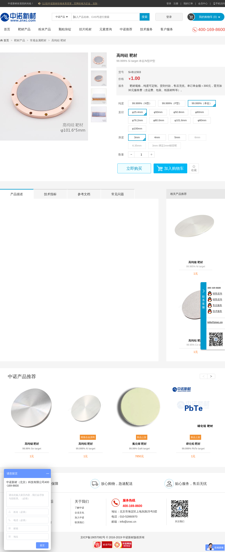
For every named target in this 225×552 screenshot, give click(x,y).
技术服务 (146, 29)
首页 (7, 29)
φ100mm (137, 128)
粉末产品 (44, 29)
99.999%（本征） (204, 104)
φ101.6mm (181, 120)
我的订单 (188, 3)
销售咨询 (217, 293)
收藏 (194, 170)
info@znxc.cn (215, 322)
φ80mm (202, 120)
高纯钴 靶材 (195, 340)
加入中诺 (79, 517)
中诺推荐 (126, 29)
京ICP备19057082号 (92, 537)
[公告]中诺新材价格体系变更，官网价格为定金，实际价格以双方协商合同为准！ (71, 3)
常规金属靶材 (38, 40)
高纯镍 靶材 (195, 262)
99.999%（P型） (171, 103)
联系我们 (79, 522)
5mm (177, 137)
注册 (176, 3)
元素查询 (105, 29)
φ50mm (158, 112)
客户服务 (166, 29)
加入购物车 (174, 168)
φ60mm (199, 112)
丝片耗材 (85, 29)
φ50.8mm (178, 112)
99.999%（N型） (142, 103)
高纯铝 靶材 (85, 443)
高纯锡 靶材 (32, 443)
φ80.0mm (158, 120)
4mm (157, 137)
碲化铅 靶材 (193, 443)
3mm (140, 138)
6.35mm (137, 145)
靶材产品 (24, 29)
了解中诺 (79, 507)
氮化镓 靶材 (139, 443)
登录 (168, 3)
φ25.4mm (139, 113)
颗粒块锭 (65, 29)
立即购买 (134, 168)
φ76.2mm (137, 120)
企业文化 (79, 512)
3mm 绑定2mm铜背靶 (164, 145)
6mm (197, 137)
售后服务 (217, 305)
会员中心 (203, 3)
